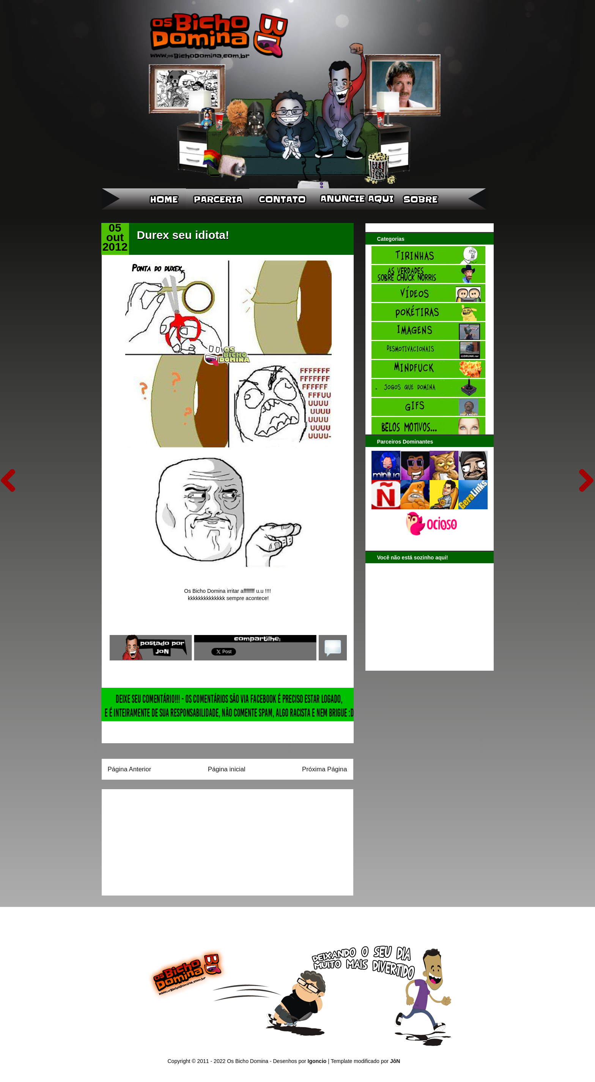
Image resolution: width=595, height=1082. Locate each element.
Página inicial (227, 769)
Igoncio (317, 1061)
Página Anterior (129, 769)
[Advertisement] (155, 839)
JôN (395, 1061)
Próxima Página (324, 769)
